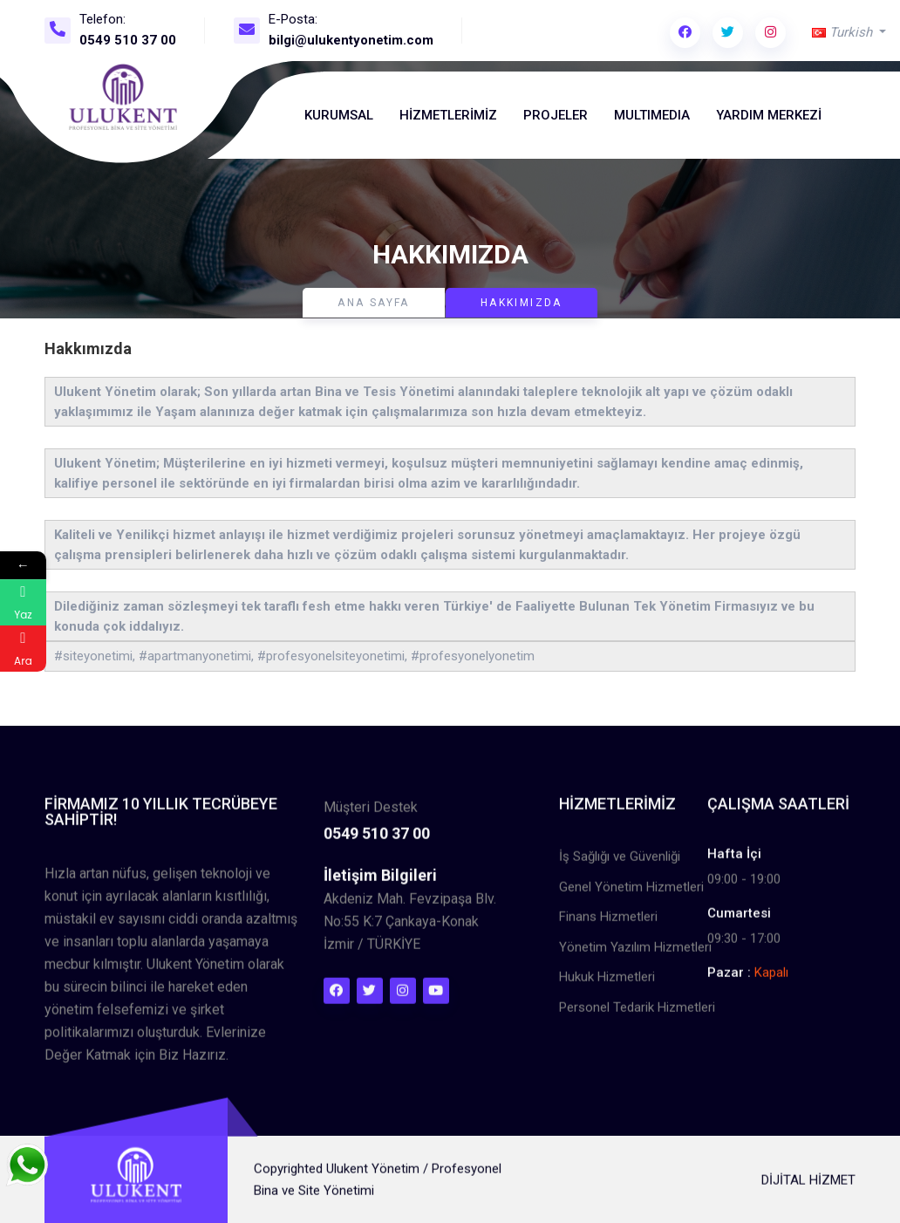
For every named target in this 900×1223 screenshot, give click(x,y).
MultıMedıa (652, 115)
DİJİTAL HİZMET (808, 1187)
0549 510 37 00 (127, 40)
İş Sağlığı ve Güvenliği (619, 864)
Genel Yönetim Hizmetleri (631, 894)
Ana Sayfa (374, 303)
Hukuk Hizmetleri (607, 985)
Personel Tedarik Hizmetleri (637, 1014)
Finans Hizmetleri (608, 925)
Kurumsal (338, 115)
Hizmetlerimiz (448, 115)
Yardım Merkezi (769, 115)
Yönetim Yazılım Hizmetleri (635, 954)
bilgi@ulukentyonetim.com (351, 40)
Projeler (555, 115)
